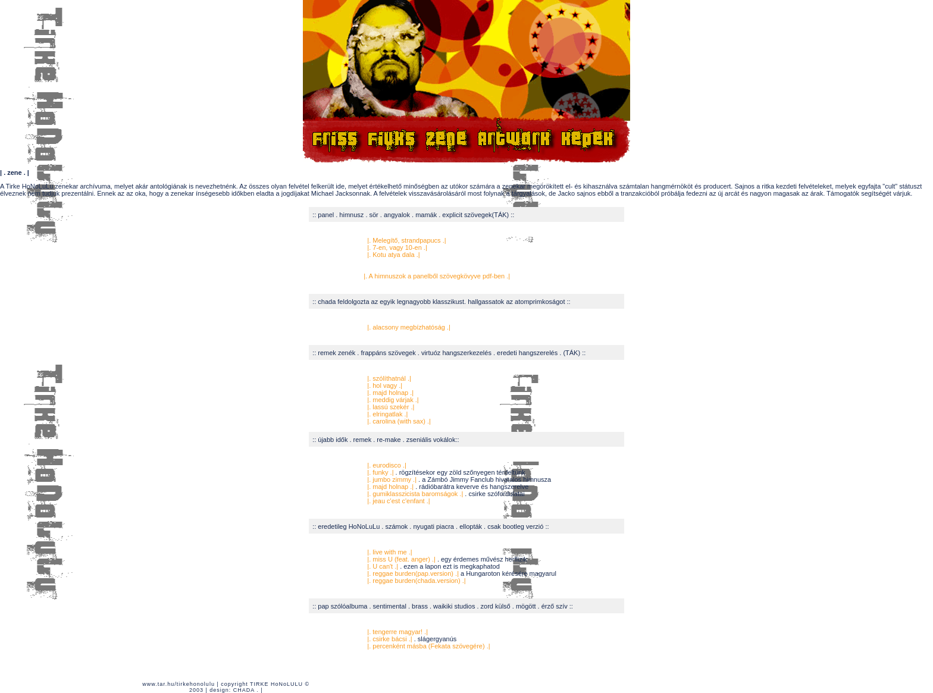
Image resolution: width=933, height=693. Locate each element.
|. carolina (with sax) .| (398, 421)
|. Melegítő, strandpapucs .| (406, 240)
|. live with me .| (389, 552)
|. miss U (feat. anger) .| (400, 559)
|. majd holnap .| (389, 392)
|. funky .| (379, 472)
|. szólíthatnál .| (389, 378)
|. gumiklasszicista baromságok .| (415, 493)
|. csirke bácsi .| (389, 638)
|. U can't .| (382, 566)
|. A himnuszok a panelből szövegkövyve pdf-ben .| (437, 276)
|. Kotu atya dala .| (392, 254)
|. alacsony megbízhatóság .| (408, 327)
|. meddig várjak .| (391, 399)
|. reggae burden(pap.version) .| (413, 573)
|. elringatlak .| (386, 414)
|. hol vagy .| (383, 385)
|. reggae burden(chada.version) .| (415, 580)
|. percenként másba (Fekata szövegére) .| (427, 646)
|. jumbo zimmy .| (391, 479)
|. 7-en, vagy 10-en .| (395, 247)
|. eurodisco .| (386, 465)
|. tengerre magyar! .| (397, 631)
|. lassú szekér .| (389, 406)
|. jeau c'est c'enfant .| (397, 500)
